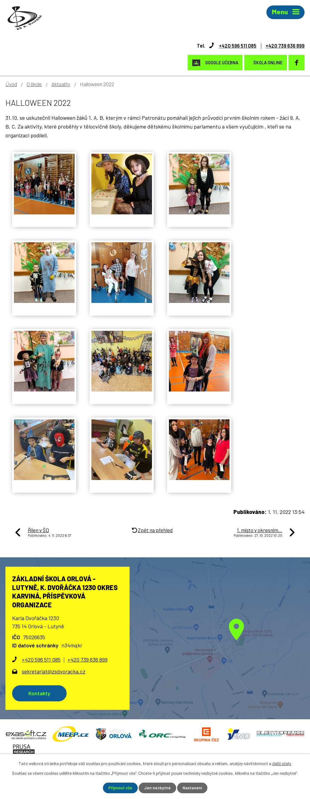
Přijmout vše (120, 788)
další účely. (282, 763)
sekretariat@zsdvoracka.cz (53, 671)
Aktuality (60, 84)
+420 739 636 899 (283, 45)
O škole (34, 84)
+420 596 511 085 (233, 45)
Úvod (11, 84)
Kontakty (40, 693)
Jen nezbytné (157, 788)
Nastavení (192, 788)
